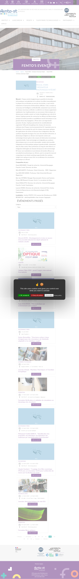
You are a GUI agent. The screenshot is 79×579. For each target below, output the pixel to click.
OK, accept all (24, 295)
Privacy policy (58, 295)
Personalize (49, 295)
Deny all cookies (37, 295)
